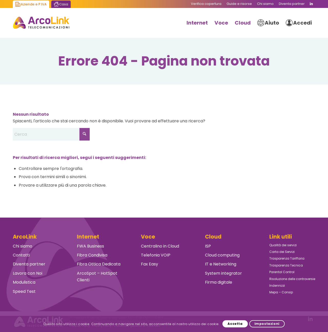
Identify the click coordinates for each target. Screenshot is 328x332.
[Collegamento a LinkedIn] (311, 4)
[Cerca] (51, 134)
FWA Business (90, 246)
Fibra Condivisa (92, 255)
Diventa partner (29, 264)
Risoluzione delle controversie (292, 279)
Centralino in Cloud (160, 246)
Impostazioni (267, 324)
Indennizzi (277, 285)
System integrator (223, 273)
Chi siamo (22, 246)
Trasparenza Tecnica (286, 265)
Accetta (235, 324)
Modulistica (24, 282)
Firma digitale (218, 282)
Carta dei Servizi (282, 252)
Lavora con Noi (27, 273)
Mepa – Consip (281, 292)
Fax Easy (149, 264)
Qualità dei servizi (283, 245)
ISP (208, 246)
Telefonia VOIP (155, 255)
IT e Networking (220, 264)
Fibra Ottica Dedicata (98, 264)
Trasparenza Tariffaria (286, 258)
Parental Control (281, 272)
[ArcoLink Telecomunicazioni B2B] (41, 23)
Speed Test (24, 291)
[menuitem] (206, 4)
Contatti (21, 255)
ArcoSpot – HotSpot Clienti (97, 276)
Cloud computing (222, 255)
